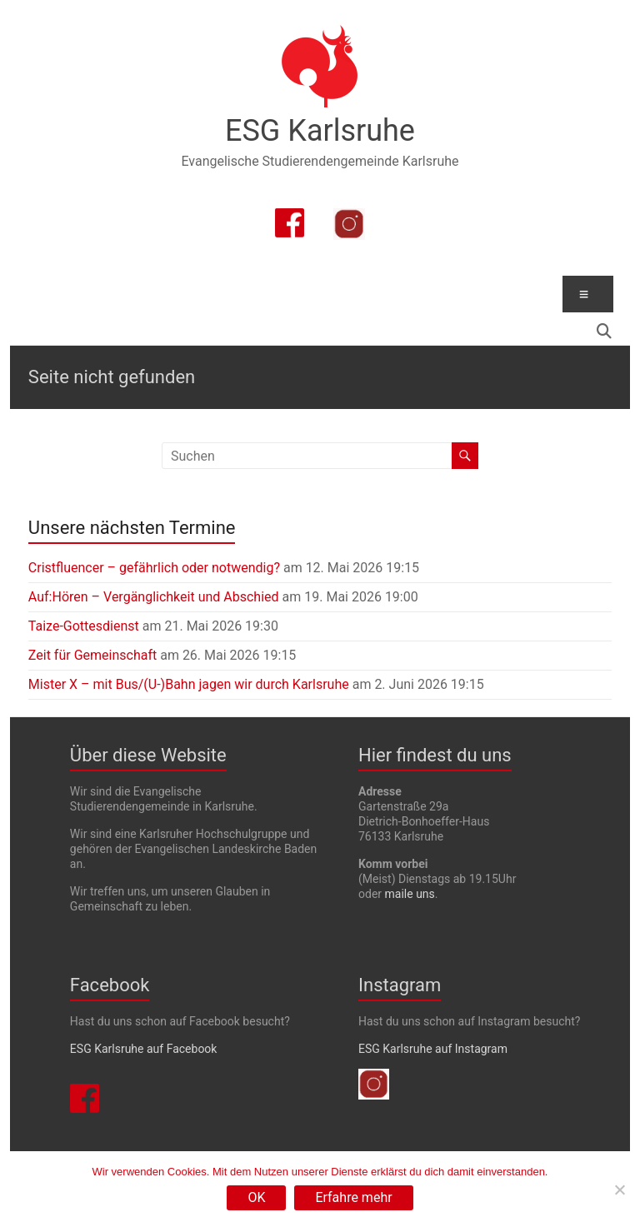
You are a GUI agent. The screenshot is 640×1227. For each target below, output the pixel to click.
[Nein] (619, 1189)
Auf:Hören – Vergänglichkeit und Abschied (153, 597)
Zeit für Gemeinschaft (92, 655)
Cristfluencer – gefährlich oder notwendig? (154, 568)
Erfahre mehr (353, 1197)
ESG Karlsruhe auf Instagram (433, 1048)
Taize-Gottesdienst (83, 626)
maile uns (410, 893)
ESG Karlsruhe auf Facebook (144, 1048)
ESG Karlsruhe (320, 130)
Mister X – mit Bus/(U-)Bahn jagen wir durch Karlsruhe (188, 684)
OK (256, 1197)
